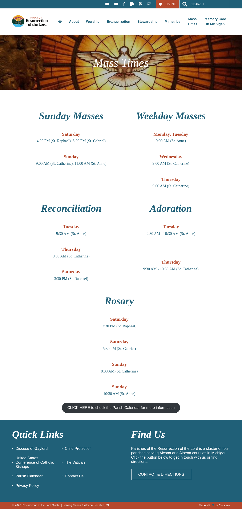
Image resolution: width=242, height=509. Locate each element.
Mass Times (192, 21)
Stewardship (147, 21)
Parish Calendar (29, 476)
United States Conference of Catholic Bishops (35, 462)
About (74, 21)
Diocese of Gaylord (32, 448)
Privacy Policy (27, 486)
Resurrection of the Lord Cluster (41, 505)
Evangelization (118, 21)
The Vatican (75, 462)
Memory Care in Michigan (215, 21)
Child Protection (78, 448)
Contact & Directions (161, 474)
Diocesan (224, 505)
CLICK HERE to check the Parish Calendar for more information (121, 408)
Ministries (172, 21)
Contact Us (74, 476)
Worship (93, 21)
